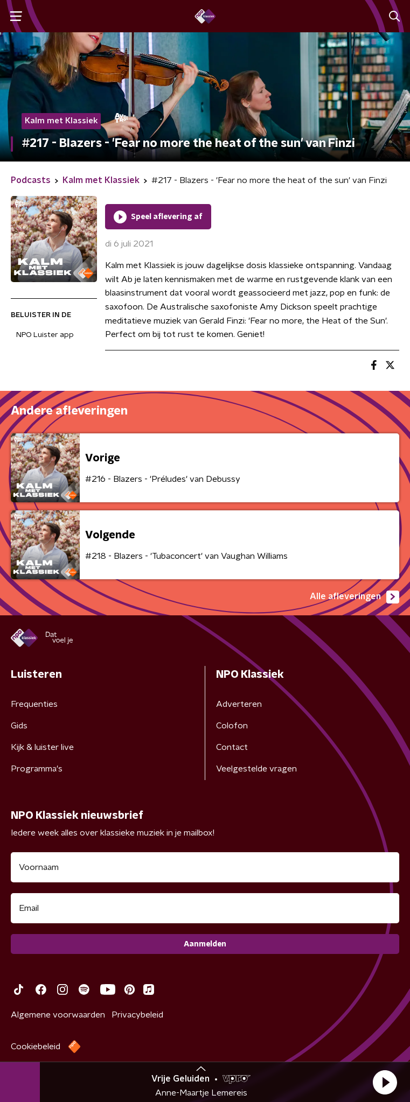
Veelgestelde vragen (256, 768)
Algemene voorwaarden (58, 1014)
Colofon (232, 725)
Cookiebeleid (35, 1046)
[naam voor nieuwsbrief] (205, 867)
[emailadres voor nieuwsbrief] (205, 908)
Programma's (36, 768)
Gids (19, 725)
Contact (232, 747)
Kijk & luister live (42, 747)
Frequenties (34, 704)
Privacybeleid (137, 1014)
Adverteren (239, 704)
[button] (384, 1082)
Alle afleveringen (354, 597)
